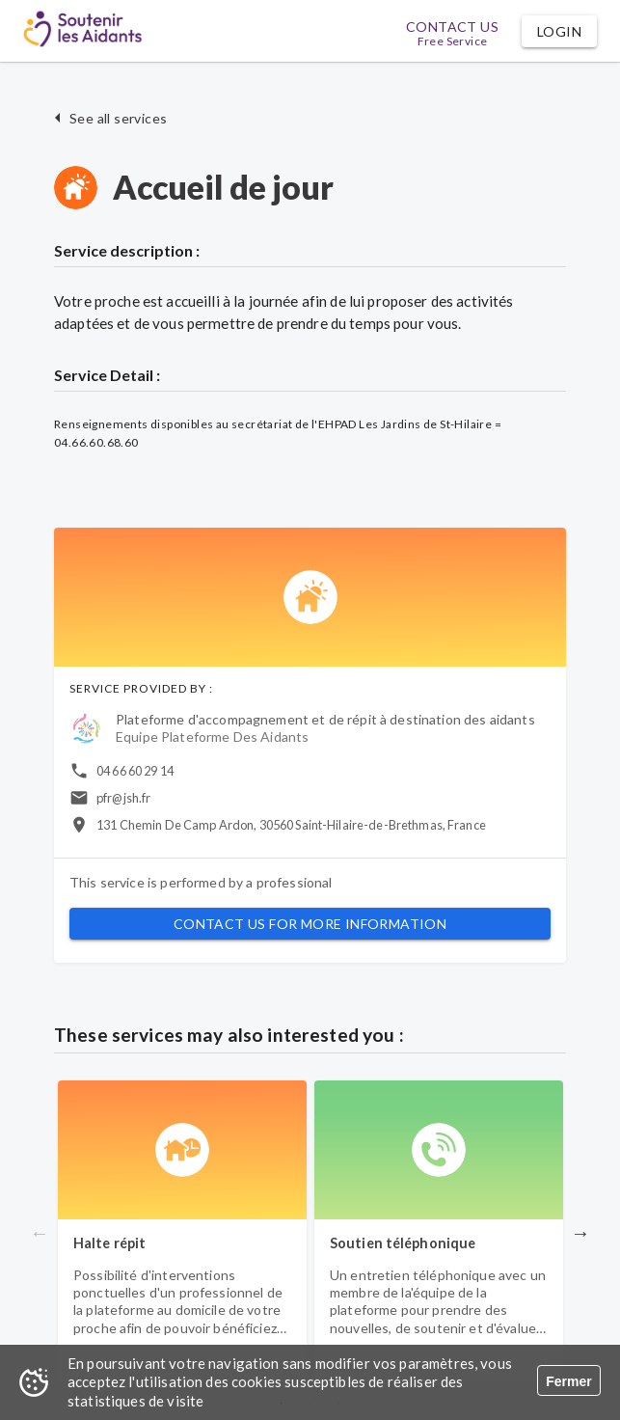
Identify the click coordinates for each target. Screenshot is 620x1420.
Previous (39, 1232)
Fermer (568, 1381)
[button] (559, 31)
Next (580, 1232)
